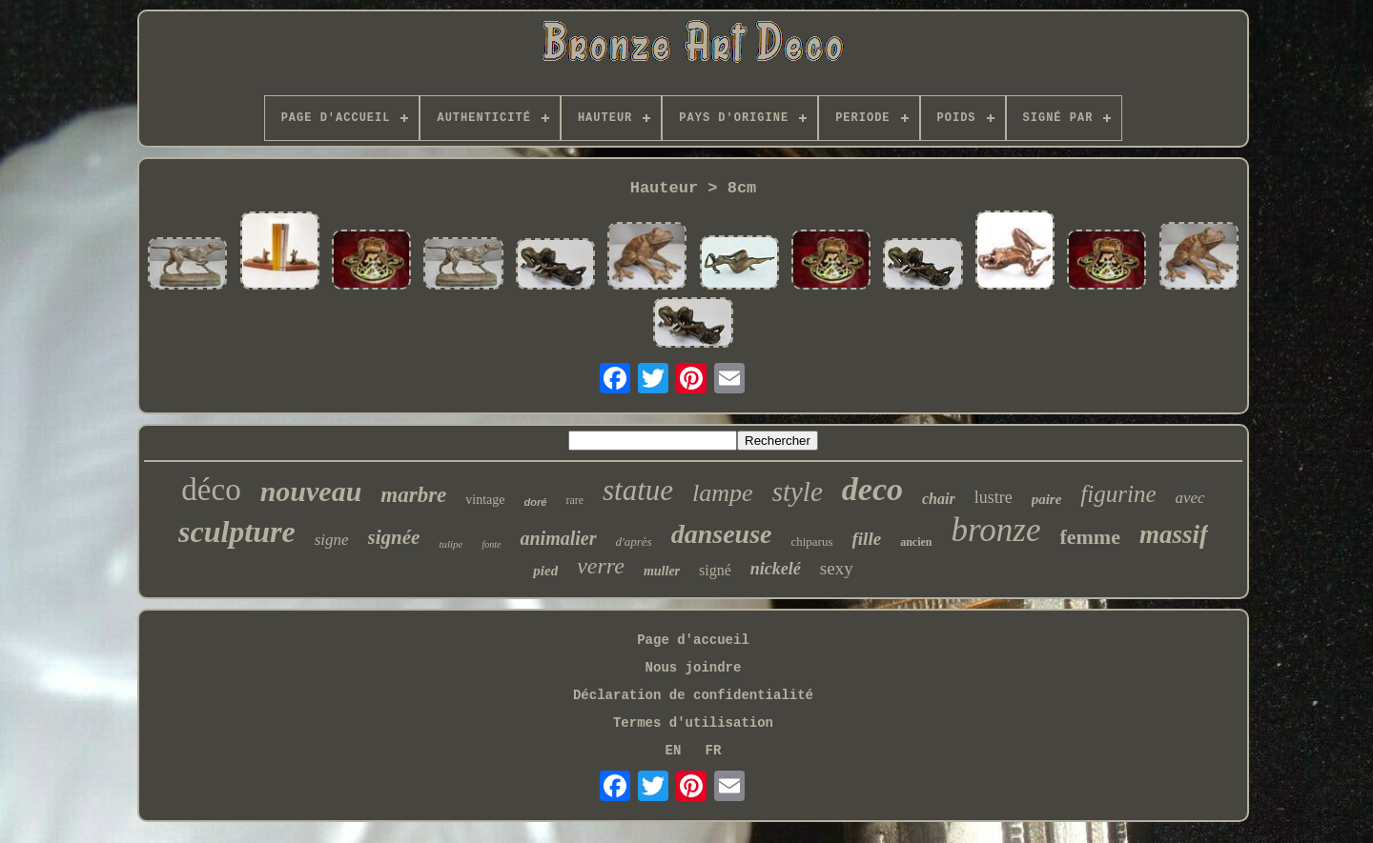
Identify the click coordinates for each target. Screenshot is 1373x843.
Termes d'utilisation (693, 723)
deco (872, 489)
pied (545, 570)
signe (332, 540)
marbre (413, 495)
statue (638, 490)
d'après (634, 541)
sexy (836, 568)
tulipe (450, 544)
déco (210, 489)
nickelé (775, 568)
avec (1190, 498)
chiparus (811, 541)
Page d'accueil (693, 640)
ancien (916, 542)
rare (574, 500)
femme (1089, 537)
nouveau (311, 491)
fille (867, 539)
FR (714, 750)
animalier (558, 538)
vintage (484, 499)
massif (1173, 534)
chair (938, 499)
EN (674, 750)
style (797, 491)
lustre (993, 497)
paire (1047, 499)
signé (715, 570)
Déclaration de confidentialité (693, 695)
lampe (722, 493)
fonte (491, 544)
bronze (995, 530)
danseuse (721, 534)
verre (601, 565)
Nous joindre (694, 667)
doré (535, 502)
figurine (1118, 494)
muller (662, 571)
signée (394, 537)
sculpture (237, 531)
